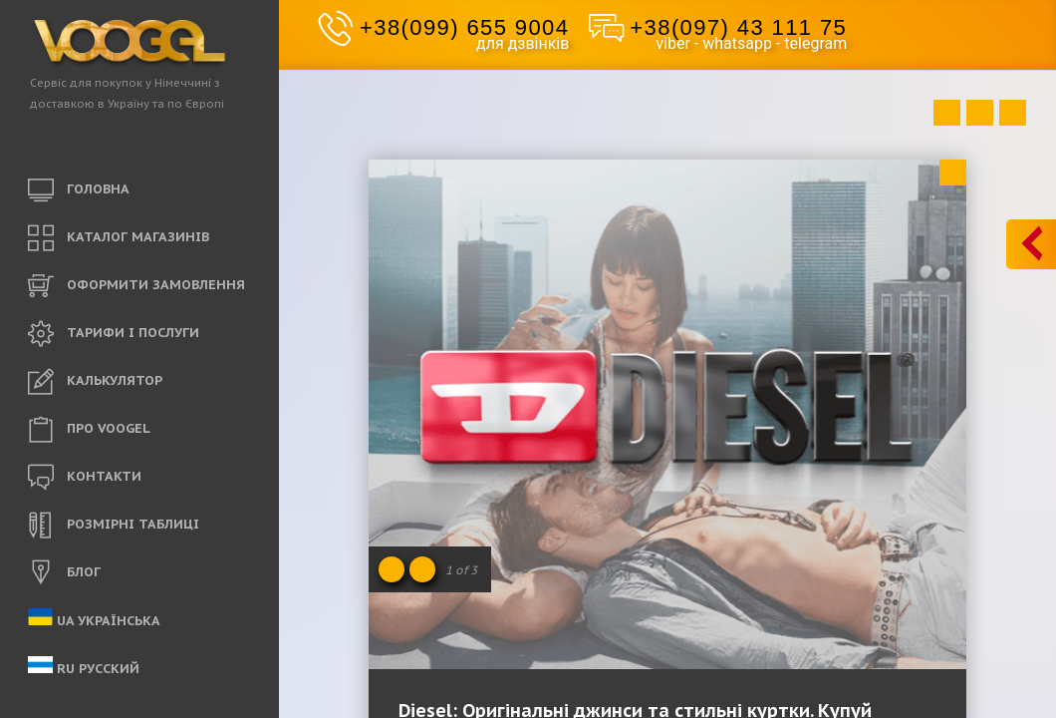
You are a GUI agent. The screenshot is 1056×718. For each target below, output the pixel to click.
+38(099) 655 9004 (464, 27)
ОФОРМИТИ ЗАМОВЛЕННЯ (136, 286)
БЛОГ (64, 573)
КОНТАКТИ (84, 478)
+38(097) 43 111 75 (738, 27)
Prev (946, 113)
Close (952, 172)
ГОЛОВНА (79, 190)
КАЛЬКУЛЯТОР (95, 382)
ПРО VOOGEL (89, 430)
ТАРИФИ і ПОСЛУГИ (113, 334)
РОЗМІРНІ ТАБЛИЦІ (113, 525)
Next (1012, 113)
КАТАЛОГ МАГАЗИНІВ (118, 238)
